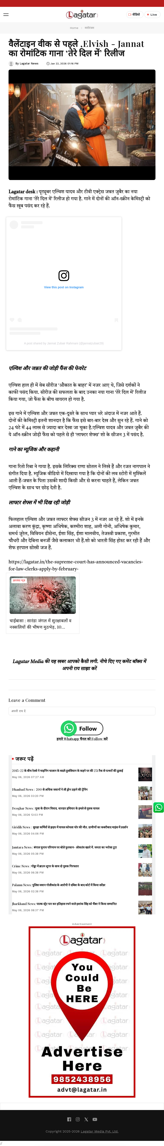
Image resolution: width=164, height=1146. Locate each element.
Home (74, 28)
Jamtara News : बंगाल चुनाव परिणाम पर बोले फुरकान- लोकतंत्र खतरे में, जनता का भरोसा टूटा (64, 847)
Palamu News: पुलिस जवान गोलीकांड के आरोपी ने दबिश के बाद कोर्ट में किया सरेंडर (58, 885)
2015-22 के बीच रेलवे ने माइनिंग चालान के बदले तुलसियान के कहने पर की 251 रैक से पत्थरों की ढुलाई (67, 771)
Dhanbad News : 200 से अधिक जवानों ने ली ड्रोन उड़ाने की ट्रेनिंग (50, 789)
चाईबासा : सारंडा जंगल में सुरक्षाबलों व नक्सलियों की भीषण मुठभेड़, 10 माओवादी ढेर (40, 627)
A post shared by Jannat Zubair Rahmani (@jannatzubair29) (64, 343)
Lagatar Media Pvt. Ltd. (100, 1131)
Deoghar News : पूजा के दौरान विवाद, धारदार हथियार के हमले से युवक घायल (55, 808)
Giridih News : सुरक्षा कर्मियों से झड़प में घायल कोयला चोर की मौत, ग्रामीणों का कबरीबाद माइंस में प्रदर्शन (70, 827)
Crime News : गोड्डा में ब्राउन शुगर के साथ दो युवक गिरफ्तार (45, 866)
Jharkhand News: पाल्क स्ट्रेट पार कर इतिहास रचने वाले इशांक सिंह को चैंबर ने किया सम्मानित (64, 904)
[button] (6, 14)
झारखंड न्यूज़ (19, 580)
